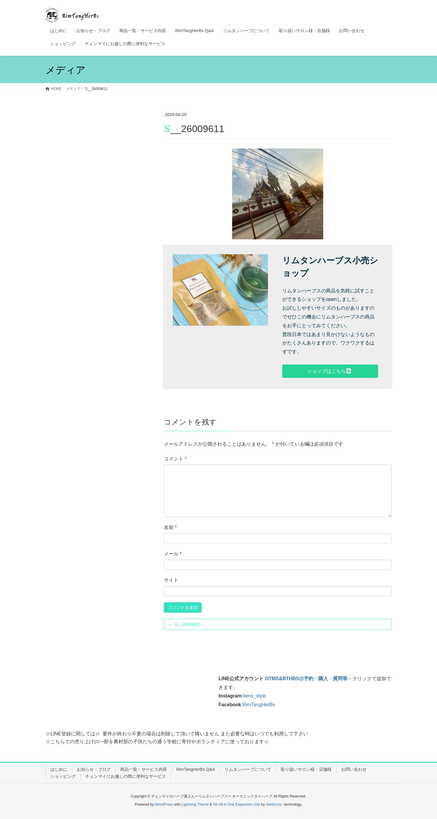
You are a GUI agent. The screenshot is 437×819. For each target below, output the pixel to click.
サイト (171, 580)
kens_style (254, 695)
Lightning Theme (194, 804)
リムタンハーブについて (248, 769)
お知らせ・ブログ (94, 769)
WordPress (164, 804)
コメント (175, 458)
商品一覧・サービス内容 (143, 769)
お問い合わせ (354, 769)
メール (173, 553)
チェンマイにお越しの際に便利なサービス (125, 776)
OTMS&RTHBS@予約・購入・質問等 (306, 678)
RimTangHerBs (258, 704)
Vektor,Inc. (274, 804)
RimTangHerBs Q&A (195, 769)
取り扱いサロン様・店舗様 (306, 769)
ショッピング (63, 776)
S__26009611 (187, 624)
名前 (170, 527)
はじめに (58, 769)
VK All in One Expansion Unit (236, 804)
